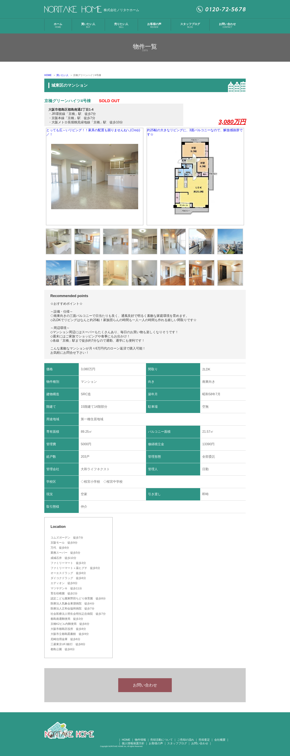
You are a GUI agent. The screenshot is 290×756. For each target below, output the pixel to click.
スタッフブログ (190, 25)
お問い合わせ (227, 25)
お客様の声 (154, 25)
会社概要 (220, 742)
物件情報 (140, 742)
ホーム (58, 25)
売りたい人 (121, 25)
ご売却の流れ (185, 742)
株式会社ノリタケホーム (121, 10)
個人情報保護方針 (133, 746)
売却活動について (161, 742)
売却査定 (204, 742)
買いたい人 (88, 25)
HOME (48, 75)
